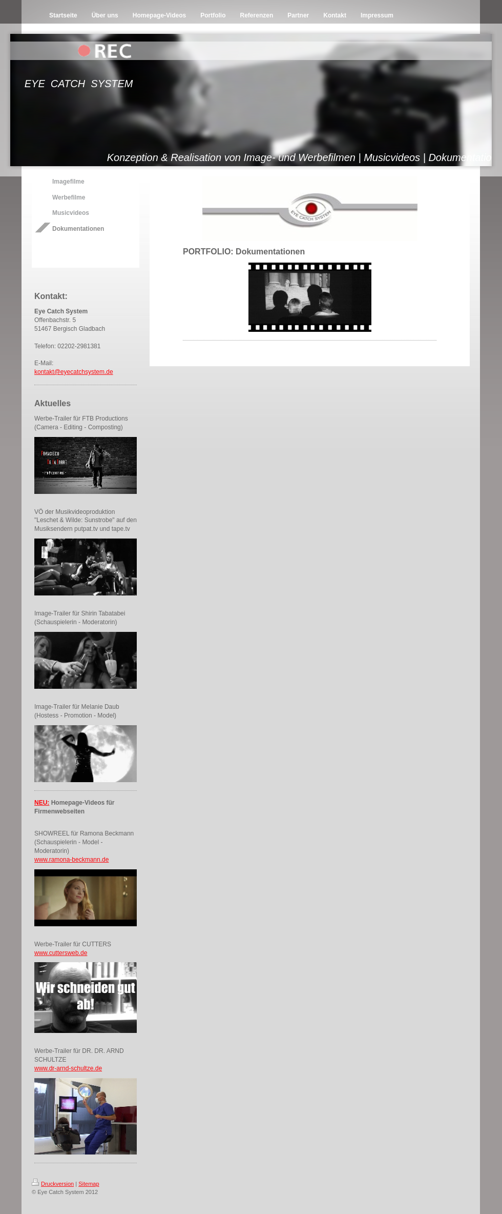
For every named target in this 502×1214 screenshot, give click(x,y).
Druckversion (53, 1184)
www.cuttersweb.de (60, 953)
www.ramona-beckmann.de (71, 859)
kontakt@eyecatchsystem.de (73, 371)
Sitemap (88, 1184)
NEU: (41, 802)
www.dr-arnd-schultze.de (68, 1068)
